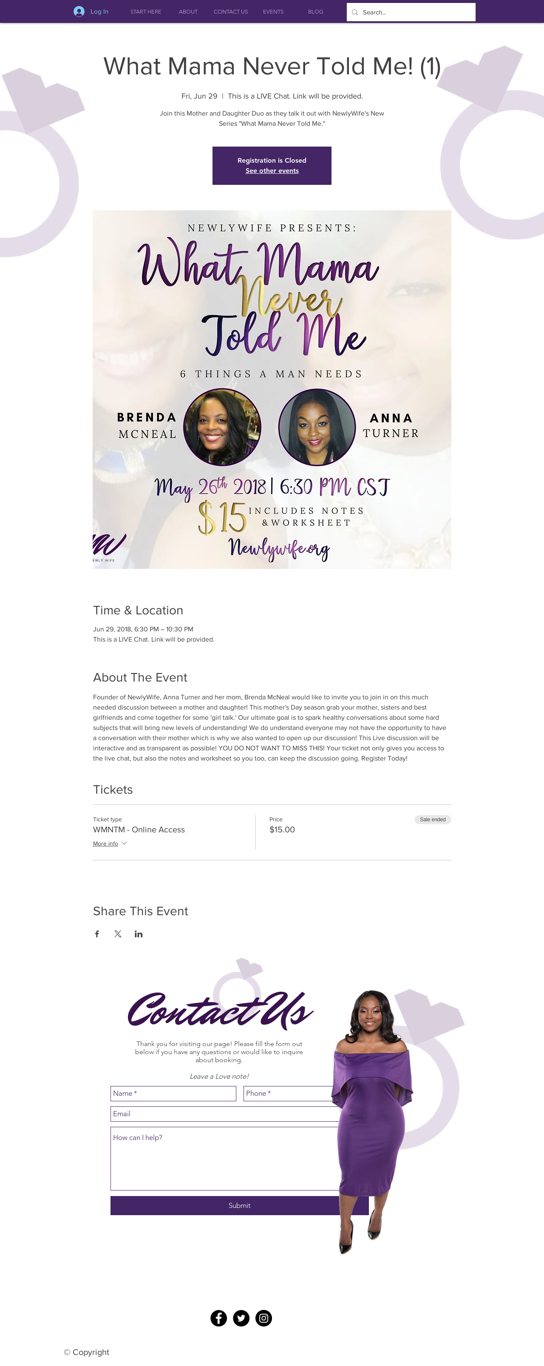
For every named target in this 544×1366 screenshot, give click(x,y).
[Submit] (239, 1205)
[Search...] (410, 12)
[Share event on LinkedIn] (139, 933)
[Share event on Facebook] (97, 933)
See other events (272, 171)
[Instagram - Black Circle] (263, 1318)
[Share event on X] (118, 933)
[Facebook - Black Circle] (218, 1318)
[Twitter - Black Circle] (241, 1318)
